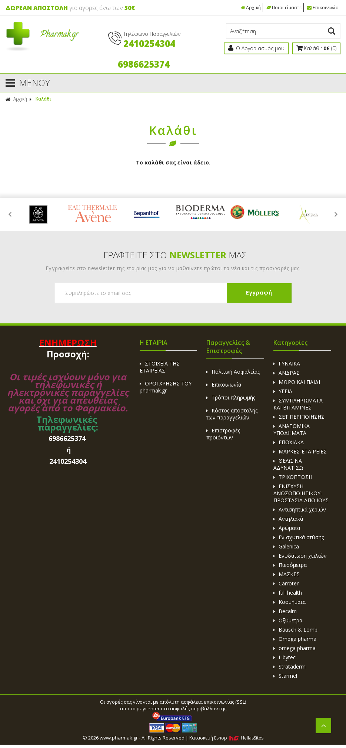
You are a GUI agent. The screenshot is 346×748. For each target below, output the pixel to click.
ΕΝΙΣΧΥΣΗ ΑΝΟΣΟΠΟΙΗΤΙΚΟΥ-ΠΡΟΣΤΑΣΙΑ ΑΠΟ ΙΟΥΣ (301, 493)
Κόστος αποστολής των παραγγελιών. (231, 414)
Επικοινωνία (323, 7)
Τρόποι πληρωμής (230, 397)
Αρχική (251, 7)
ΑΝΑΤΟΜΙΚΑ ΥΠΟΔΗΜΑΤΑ (291, 429)
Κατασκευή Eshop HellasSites (226, 738)
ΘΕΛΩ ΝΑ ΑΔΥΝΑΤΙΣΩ (288, 464)
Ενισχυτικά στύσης (298, 537)
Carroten (286, 583)
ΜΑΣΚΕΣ (286, 574)
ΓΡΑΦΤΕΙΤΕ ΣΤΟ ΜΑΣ (175, 255)
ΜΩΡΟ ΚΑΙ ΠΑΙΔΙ (296, 381)
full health (287, 592)
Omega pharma (294, 638)
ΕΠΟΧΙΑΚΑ (288, 442)
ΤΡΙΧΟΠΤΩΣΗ (292, 476)
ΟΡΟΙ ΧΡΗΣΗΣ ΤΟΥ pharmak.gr (166, 387)
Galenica (286, 546)
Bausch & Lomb (295, 629)
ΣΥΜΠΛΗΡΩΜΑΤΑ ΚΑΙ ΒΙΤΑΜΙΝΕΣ (298, 404)
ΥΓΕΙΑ (282, 391)
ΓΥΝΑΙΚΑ (286, 363)
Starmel (285, 675)
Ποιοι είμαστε (284, 7)
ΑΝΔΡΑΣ (286, 372)
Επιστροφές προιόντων (223, 434)
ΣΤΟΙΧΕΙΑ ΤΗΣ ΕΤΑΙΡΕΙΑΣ (160, 367)
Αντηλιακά (288, 518)
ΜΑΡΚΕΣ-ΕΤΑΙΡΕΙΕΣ (300, 451)
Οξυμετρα (287, 620)
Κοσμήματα (289, 601)
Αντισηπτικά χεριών (299, 509)
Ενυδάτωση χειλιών (300, 555)
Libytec (284, 657)
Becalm (285, 611)
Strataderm (289, 666)
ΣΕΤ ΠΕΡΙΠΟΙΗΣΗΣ (299, 416)
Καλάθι (43, 99)
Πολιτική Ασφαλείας (233, 371)
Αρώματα (286, 527)
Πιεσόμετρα (290, 564)
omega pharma (294, 648)
